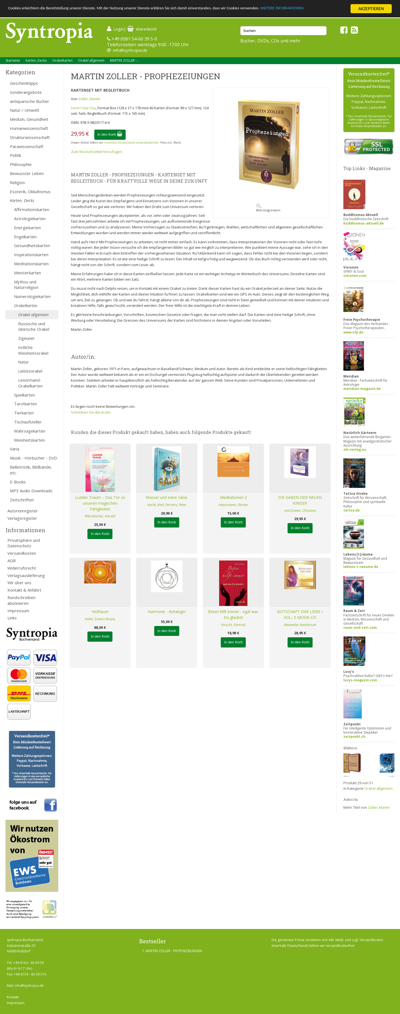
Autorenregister (22, 510)
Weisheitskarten (29, 440)
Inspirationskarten (31, 254)
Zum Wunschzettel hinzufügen (96, 151)
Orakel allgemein (91, 60)
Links (12, 618)
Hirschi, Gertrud (233, 624)
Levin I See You (83, 107)
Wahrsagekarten (29, 431)
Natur (23, 362)
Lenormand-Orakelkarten (30, 383)
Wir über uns (19, 582)
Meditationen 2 (233, 497)
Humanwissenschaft (29, 128)
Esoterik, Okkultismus (30, 191)
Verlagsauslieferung (26, 575)
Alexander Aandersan (300, 624)
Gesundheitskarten (32, 245)
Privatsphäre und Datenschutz (23, 543)
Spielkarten (24, 395)
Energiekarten (27, 227)
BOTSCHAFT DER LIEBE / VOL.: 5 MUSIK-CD (300, 614)
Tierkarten (24, 413)
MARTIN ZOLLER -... (124, 60)
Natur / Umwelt (24, 110)
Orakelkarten (62, 60)
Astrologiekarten (30, 218)
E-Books (18, 482)
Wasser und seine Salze (166, 497)
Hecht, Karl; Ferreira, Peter (166, 504)
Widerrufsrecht (21, 568)
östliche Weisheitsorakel (33, 350)
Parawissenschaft (26, 146)
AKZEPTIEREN (371, 9)
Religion (17, 182)
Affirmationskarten (31, 209)
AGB (11, 560)
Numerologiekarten (32, 296)
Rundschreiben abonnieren (21, 600)
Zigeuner (26, 338)
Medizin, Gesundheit (29, 119)
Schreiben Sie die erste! (91, 412)
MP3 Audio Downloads (31, 490)
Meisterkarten (27, 272)
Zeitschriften (22, 499)
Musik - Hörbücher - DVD (33, 458)
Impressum (18, 610)
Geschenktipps (24, 83)
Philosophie (21, 164)
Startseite (12, 60)
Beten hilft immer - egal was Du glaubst (233, 614)
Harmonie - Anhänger (167, 611)
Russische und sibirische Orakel (33, 326)
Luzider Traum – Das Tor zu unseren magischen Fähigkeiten (100, 503)
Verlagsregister (22, 518)
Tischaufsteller (28, 422)
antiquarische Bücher (29, 101)
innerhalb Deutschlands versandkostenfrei (131, 142)
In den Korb (110, 134)
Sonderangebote (26, 92)
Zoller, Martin (89, 98)
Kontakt (13, 997)
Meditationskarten (31, 263)
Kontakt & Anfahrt (24, 590)
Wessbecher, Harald (100, 515)
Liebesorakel (30, 371)
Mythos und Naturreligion (26, 284)
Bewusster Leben (27, 173)
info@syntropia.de (130, 50)
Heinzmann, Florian (233, 504)
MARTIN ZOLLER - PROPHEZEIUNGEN (174, 951)
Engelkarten (25, 236)
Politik (15, 155)
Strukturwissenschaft (30, 137)
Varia (14, 449)
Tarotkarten (25, 403)
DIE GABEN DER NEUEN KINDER (300, 500)
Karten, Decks (36, 60)
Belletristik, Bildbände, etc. (31, 469)
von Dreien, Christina (300, 510)
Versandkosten (21, 553)
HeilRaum (100, 611)
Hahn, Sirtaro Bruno (100, 618)
